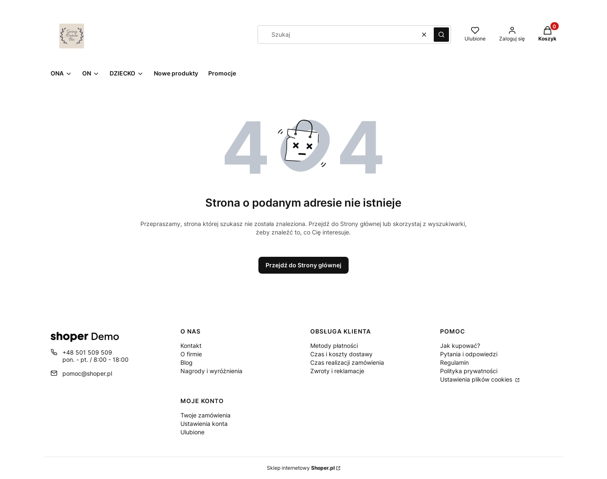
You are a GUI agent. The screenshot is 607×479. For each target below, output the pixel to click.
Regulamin (454, 362)
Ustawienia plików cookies (477, 379)
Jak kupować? (460, 345)
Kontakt (190, 345)
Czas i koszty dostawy (341, 354)
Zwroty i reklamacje (337, 370)
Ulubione (192, 432)
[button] (441, 34)
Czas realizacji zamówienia (347, 362)
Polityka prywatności (468, 370)
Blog (186, 362)
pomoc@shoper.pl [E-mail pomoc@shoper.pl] (87, 373)
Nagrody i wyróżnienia (211, 370)
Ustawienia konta (204, 423)
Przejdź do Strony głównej (303, 265)
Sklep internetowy (301, 468)
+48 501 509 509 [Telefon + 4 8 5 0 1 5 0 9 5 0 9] (87, 352)
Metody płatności (334, 345)
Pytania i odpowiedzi (468, 354)
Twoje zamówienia (205, 415)
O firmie (191, 354)
